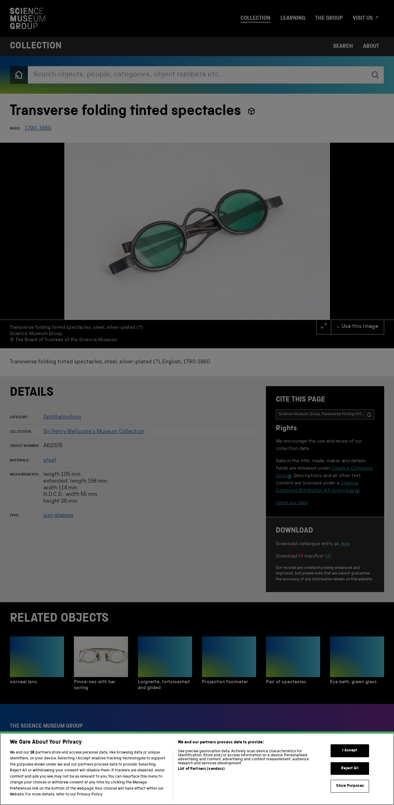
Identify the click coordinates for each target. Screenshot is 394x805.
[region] (197, 769)
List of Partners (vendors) (201, 769)
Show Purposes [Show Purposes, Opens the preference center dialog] (350, 786)
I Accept (349, 751)
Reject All (350, 768)
